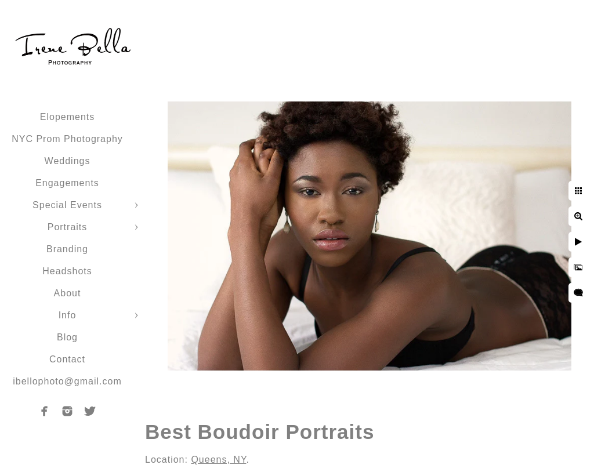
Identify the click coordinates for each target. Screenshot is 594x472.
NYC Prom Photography (67, 139)
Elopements (67, 117)
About (67, 293)
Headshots (67, 271)
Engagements (67, 183)
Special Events (67, 205)
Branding (67, 249)
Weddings (67, 161)
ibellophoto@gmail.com (67, 381)
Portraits (68, 227)
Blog (67, 337)
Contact (67, 359)
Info (68, 315)
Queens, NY (218, 459)
